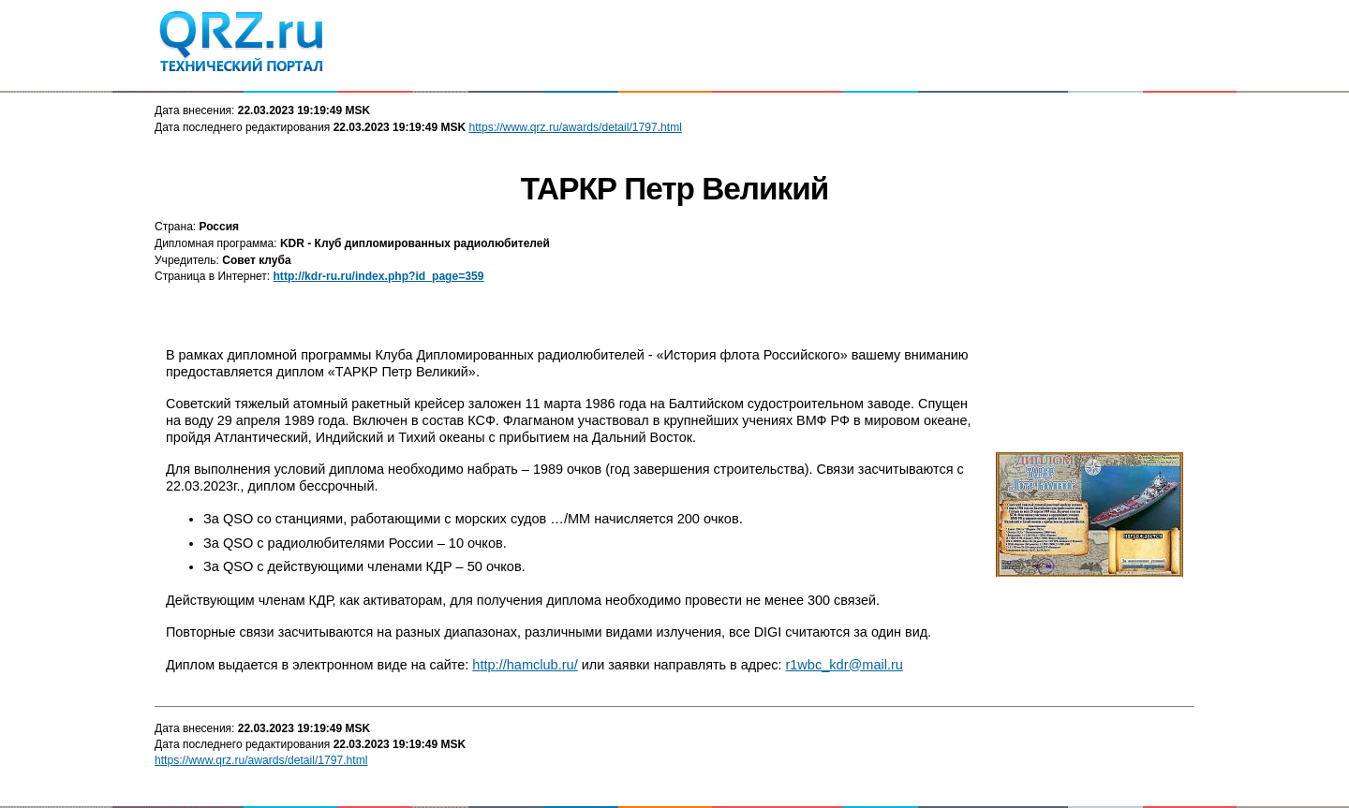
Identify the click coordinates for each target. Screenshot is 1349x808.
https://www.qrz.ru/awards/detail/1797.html (575, 127)
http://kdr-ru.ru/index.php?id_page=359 (378, 276)
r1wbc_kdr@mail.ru (844, 664)
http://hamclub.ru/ (524, 664)
